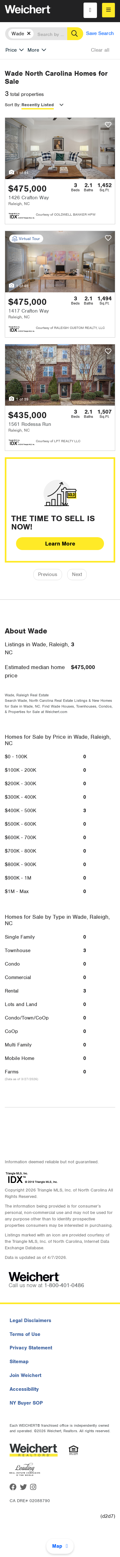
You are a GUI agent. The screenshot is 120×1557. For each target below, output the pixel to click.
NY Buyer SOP (26, 1403)
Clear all (100, 50)
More (33, 50)
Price (11, 50)
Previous (47, 574)
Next (77, 574)
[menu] (108, 10)
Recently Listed (37, 105)
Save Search (100, 33)
